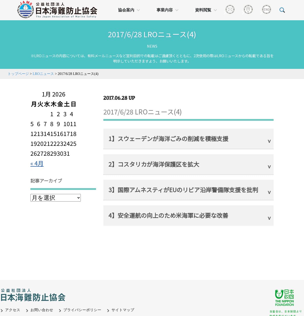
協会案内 (126, 10)
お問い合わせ (41, 310)
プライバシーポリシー (82, 310)
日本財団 (106, 290)
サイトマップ (122, 310)
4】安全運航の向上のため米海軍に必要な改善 (168, 215)
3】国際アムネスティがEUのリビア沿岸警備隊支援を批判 (183, 189)
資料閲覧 (203, 10)
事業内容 (165, 10)
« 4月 (37, 163)
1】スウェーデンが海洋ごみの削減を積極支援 (168, 138)
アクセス (12, 310)
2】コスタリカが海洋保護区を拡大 (153, 164)
